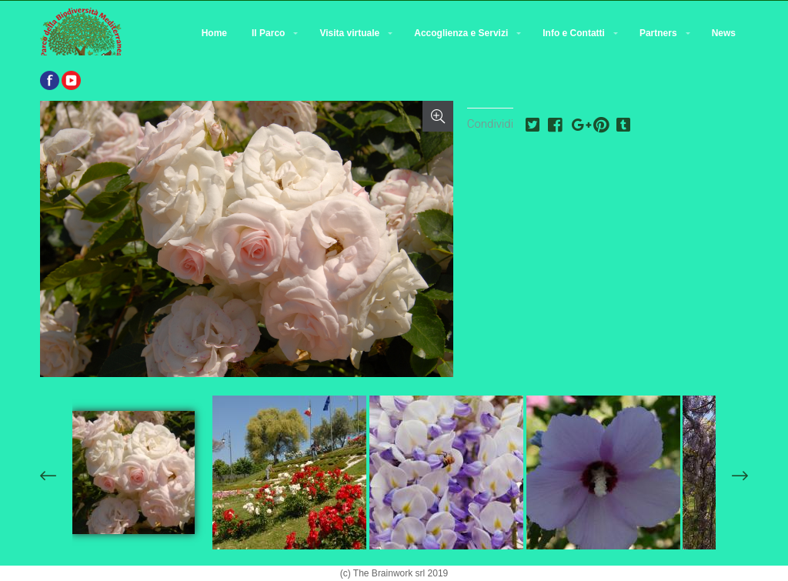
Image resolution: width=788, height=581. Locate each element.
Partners (658, 33)
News (724, 33)
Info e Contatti (574, 33)
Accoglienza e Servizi (461, 33)
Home (214, 33)
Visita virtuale (349, 33)
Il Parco (268, 33)
